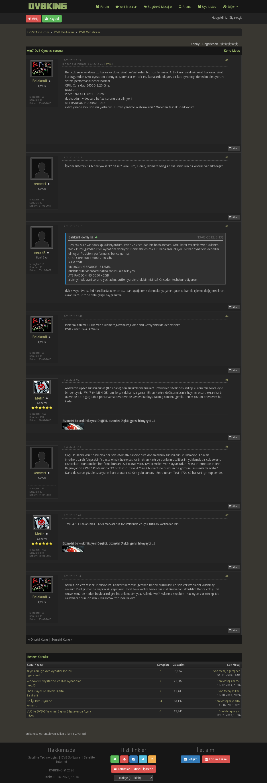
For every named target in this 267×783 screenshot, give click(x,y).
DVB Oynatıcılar (89, 32)
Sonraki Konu (60, 639)
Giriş (33, 18)
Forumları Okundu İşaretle (133, 769)
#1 (226, 60)
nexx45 (31, 685)
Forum (102, 6)
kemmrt (39, 184)
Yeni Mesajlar (126, 6)
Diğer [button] (230, 6)
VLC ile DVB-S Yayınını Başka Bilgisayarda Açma (59, 711)
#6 (226, 446)
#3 (226, 226)
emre (109, 64)
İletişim (190, 759)
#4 (226, 316)
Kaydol (52, 18)
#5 (226, 379)
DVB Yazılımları (64, 32)
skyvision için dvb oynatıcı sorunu (49, 671)
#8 (226, 576)
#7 (226, 515)
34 (160, 701)
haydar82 (234, 701)
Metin (39, 398)
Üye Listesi (207, 6)
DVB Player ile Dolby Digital (45, 691)
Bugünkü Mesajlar (158, 6)
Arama (185, 6)
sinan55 (235, 681)
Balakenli (39, 81)
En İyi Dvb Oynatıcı (40, 701)
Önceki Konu (39, 639)
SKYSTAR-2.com (38, 32)
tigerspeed (33, 675)
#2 (226, 157)
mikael (236, 691)
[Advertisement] (145, 124)
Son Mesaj (219, 671)
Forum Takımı (216, 759)
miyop (31, 715)
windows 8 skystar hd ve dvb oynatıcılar (54, 681)
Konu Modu (232, 50)
